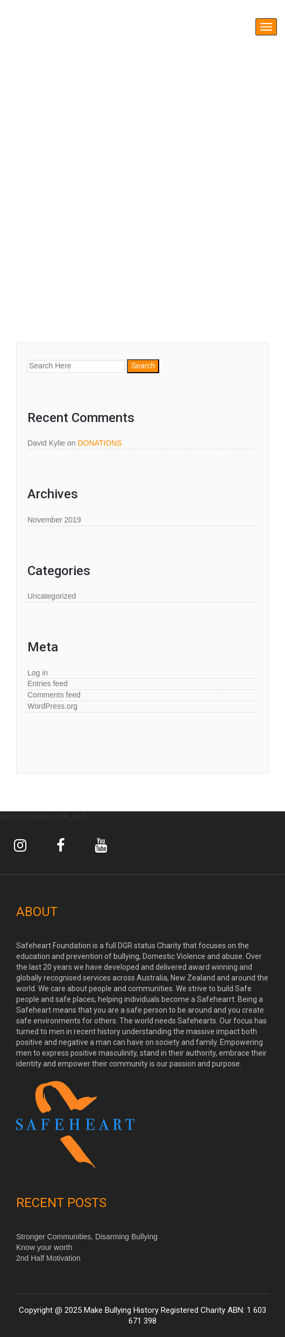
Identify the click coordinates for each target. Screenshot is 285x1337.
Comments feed (54, 695)
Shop (56, 275)
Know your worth (44, 1247)
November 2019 (54, 519)
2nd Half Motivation (48, 1258)
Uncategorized (51, 596)
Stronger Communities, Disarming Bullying (87, 1236)
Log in (37, 672)
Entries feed (47, 683)
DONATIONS (99, 443)
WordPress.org (52, 706)
